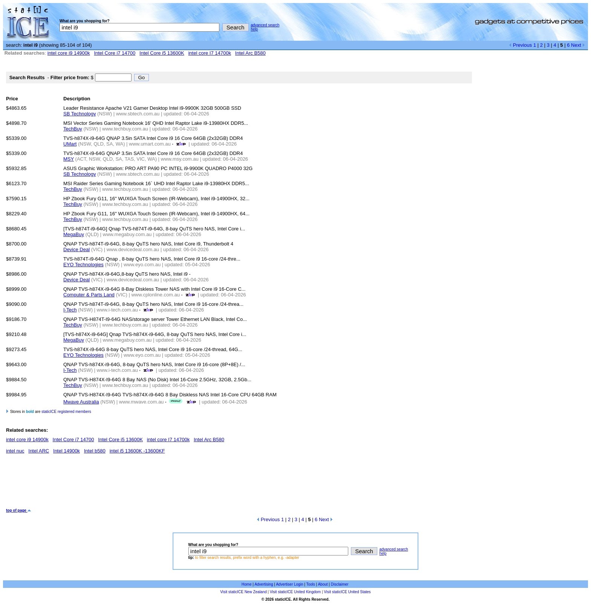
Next (578, 45)
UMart (70, 144)
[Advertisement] (143, 484)
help (254, 29)
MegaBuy (73, 234)
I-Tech (70, 310)
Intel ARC (38, 451)
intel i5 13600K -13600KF (137, 451)
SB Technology (79, 114)
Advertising (263, 584)
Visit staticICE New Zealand (243, 592)
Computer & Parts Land (89, 295)
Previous (520, 45)
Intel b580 (95, 451)
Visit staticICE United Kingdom (295, 592)
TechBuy (72, 129)
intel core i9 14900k (68, 53)
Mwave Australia (81, 402)
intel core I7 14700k (209, 53)
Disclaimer (340, 584)
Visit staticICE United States (347, 592)
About (323, 584)
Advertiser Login (289, 584)
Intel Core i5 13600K (161, 53)
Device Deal (76, 249)
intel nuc (15, 451)
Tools (310, 584)
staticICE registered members (66, 412)
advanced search (265, 25)
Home (247, 584)
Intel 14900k (66, 451)
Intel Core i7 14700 (114, 53)
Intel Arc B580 (250, 53)
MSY (68, 159)
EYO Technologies (83, 264)
